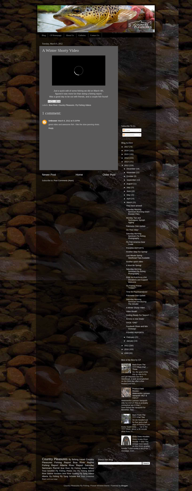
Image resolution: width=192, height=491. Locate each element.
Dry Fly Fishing (80, 471)
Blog (44, 35)
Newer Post (49, 174)
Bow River (53, 105)
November (131, 172)
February (131, 337)
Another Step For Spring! (136, 252)
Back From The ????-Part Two (138, 416)
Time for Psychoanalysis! (136, 292)
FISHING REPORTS (135, 248)
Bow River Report (83, 462)
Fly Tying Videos (86, 473)
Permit (56, 468)
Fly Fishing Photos (64, 471)
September (132, 180)
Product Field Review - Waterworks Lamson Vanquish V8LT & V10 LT (141, 393)
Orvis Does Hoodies (140, 436)
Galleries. (82, 35)
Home (79, 174)
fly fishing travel (77, 459)
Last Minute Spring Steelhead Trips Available (138, 256)
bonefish (51, 471)
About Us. (70, 35)
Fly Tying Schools (68, 476)
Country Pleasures (66, 105)
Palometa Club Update (135, 226)
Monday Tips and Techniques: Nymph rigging (135, 220)
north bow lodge (52, 479)
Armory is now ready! (135, 319)
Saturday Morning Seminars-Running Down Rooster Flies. (137, 211)
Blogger (124, 486)
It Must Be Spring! (133, 265)
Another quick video (134, 262)
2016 (126, 150)
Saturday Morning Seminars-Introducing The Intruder (136, 301)
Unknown (53, 121)
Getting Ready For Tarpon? (137, 315)
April (129, 199)
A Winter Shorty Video (135, 308)
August (130, 184)
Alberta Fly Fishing (50, 476)
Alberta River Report (71, 465)
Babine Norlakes (54, 473)
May (129, 195)
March (130, 202)
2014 (126, 158)
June (129, 191)
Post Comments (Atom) (64, 180)
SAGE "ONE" (131, 323)
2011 (126, 346)
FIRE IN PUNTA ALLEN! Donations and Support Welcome (137, 279)
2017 (126, 147)
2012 (126, 165)
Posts (126, 130)
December (131, 169)
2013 (126, 162)
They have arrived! (134, 206)
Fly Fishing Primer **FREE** (134, 287)
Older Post (109, 174)
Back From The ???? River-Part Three (139, 367)
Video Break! (131, 311)
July (129, 187)
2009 (126, 353)
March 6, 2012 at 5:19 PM (69, 121)
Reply (51, 128)
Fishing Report (50, 465)
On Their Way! (132, 230)
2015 (126, 154)
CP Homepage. (56, 35)
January (130, 341)
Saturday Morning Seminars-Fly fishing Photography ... (135, 236)
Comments (128, 135)
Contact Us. (95, 35)
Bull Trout (81, 476)
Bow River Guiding (70, 473)
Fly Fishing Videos (83, 105)
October (130, 176)
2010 (126, 349)
